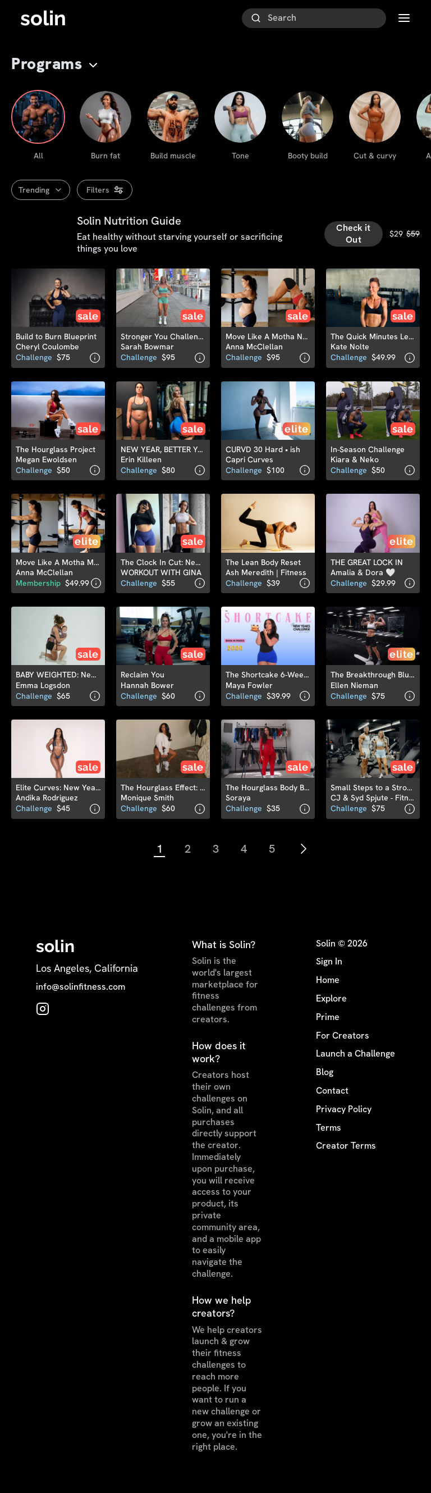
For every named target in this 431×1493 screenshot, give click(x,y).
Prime (328, 1021)
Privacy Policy (344, 1113)
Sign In (329, 966)
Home (328, 984)
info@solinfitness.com (80, 991)
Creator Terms (346, 1150)
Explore (331, 1003)
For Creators (342, 1039)
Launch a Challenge (355, 1058)
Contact (332, 1095)
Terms (328, 1131)
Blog (324, 1076)
